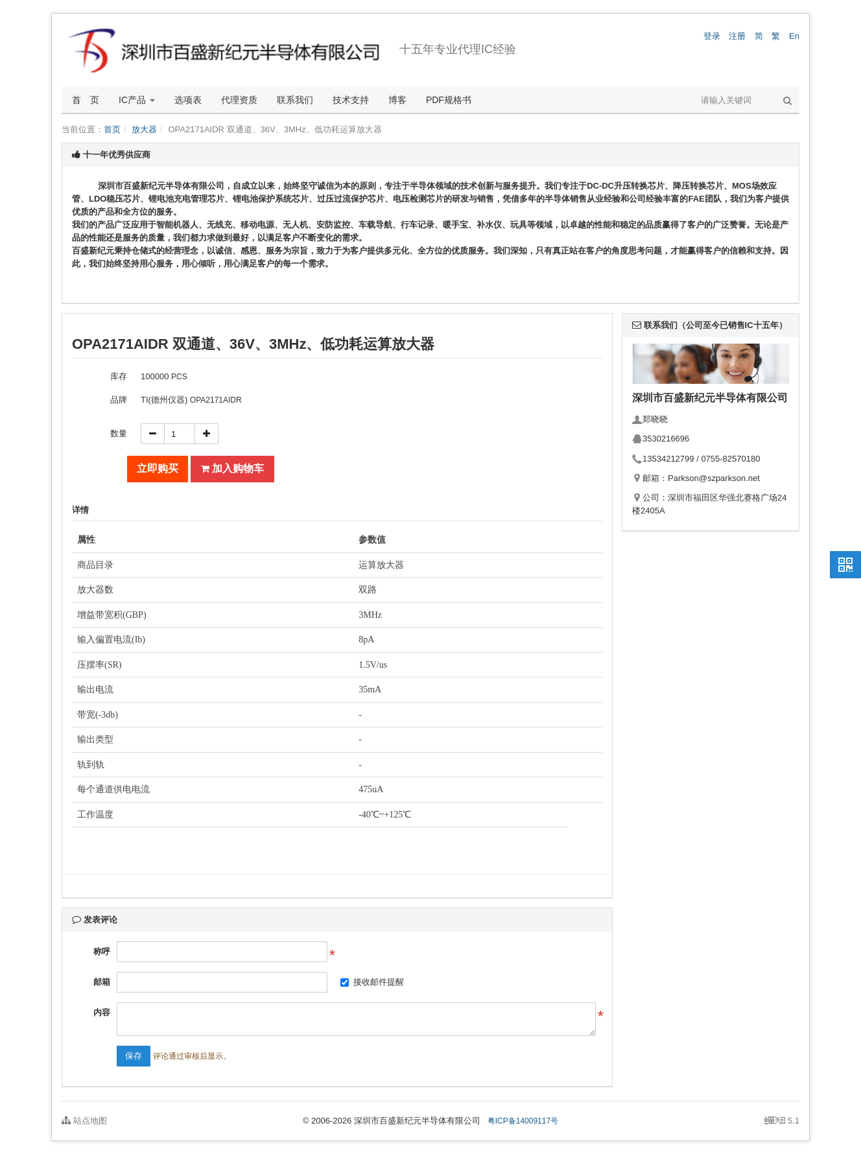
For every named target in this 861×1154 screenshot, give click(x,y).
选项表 (188, 100)
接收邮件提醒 (378, 982)
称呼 (101, 951)
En (794, 36)
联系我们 (295, 100)
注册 (737, 36)
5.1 (781, 1121)
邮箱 (101, 982)
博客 (397, 100)
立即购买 (157, 468)
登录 (711, 36)
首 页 (85, 100)
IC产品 (137, 100)
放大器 (144, 129)
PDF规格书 (448, 100)
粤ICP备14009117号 (523, 1120)
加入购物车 (232, 468)
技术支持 (351, 100)
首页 (112, 129)
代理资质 (239, 100)
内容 (101, 1012)
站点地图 (84, 1120)
